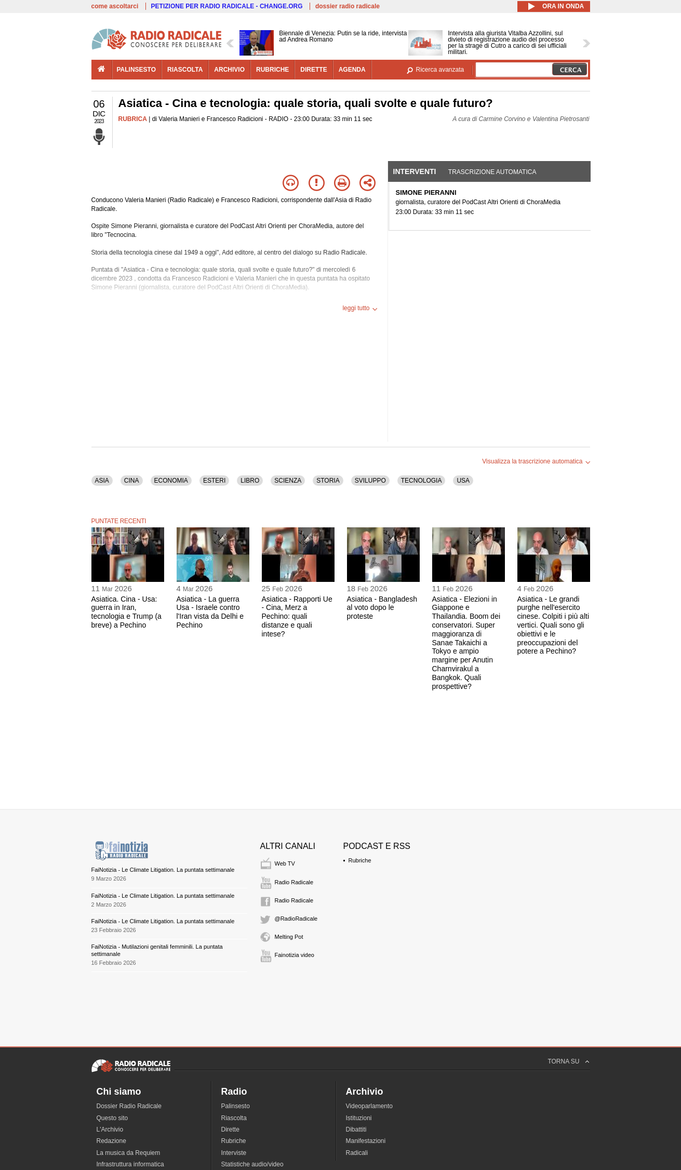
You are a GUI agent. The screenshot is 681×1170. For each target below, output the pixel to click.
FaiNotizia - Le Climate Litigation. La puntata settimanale (163, 870)
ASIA (102, 480)
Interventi (414, 171)
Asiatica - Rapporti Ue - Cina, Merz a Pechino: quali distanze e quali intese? (297, 616)
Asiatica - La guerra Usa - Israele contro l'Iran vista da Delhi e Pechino (210, 612)
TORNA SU (563, 1061)
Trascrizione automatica (492, 172)
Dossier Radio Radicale (129, 1106)
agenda (352, 69)
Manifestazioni (366, 1141)
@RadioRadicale (296, 918)
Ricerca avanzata (440, 69)
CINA (131, 480)
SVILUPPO (370, 480)
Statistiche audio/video (252, 1164)
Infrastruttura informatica (130, 1164)
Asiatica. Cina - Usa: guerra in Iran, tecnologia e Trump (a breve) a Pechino (126, 612)
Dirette (230, 1129)
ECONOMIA (171, 480)
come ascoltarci (115, 6)
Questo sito (112, 1118)
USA (463, 480)
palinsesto (136, 69)
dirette (313, 69)
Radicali (357, 1152)
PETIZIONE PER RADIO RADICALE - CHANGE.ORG (227, 6)
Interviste (234, 1152)
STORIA (327, 480)
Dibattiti (356, 1129)
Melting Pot (289, 937)
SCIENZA (287, 480)
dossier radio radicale (347, 6)
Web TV (285, 863)
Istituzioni (359, 1118)
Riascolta (234, 1118)
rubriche (272, 69)
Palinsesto (235, 1106)
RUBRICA (132, 119)
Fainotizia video (294, 955)
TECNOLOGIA (421, 480)
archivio (229, 69)
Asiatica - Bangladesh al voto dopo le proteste (382, 608)
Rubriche (360, 860)
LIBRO (250, 480)
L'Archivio (110, 1129)
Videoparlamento (369, 1106)
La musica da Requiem (129, 1152)
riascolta (185, 69)
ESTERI (214, 480)
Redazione (111, 1141)
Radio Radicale (294, 882)
